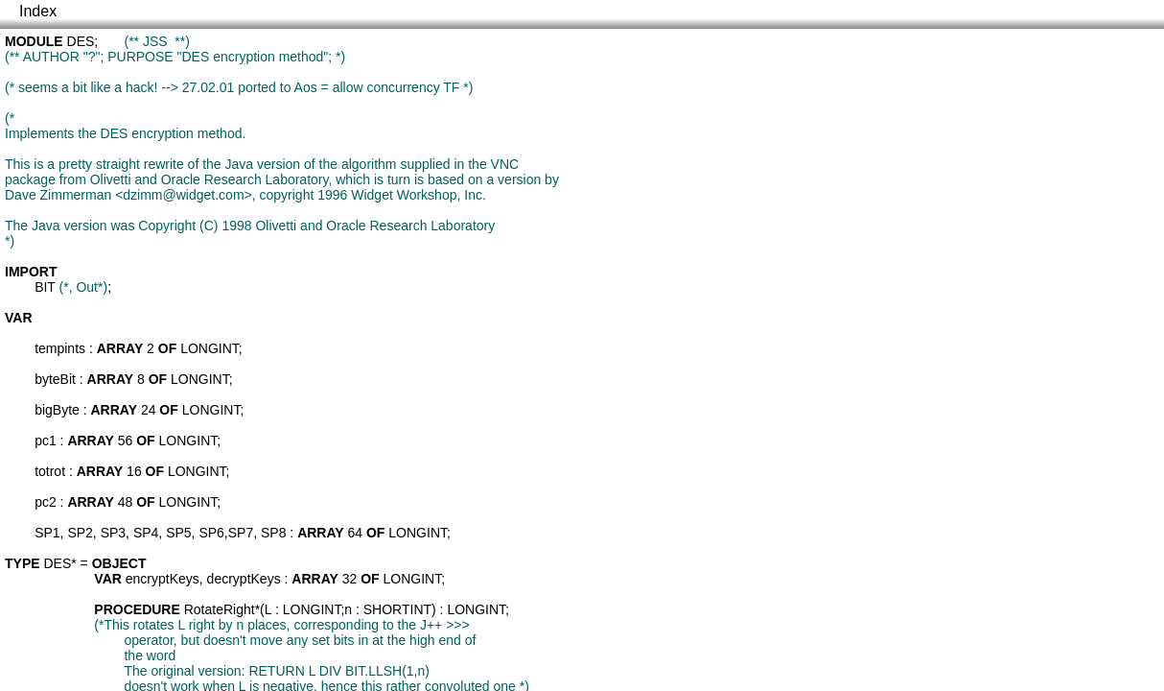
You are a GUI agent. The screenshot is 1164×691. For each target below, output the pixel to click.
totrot (50, 471)
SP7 (240, 532)
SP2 (79, 532)
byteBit (55, 379)
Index (38, 11)
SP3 (113, 532)
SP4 (145, 532)
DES (81, 41)
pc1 (46, 440)
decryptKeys (244, 578)
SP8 (273, 532)
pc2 (46, 502)
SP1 (47, 532)
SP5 (178, 532)
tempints (60, 348)
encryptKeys (162, 578)
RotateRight (219, 609)
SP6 (210, 532)
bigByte (57, 409)
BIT (45, 287)
